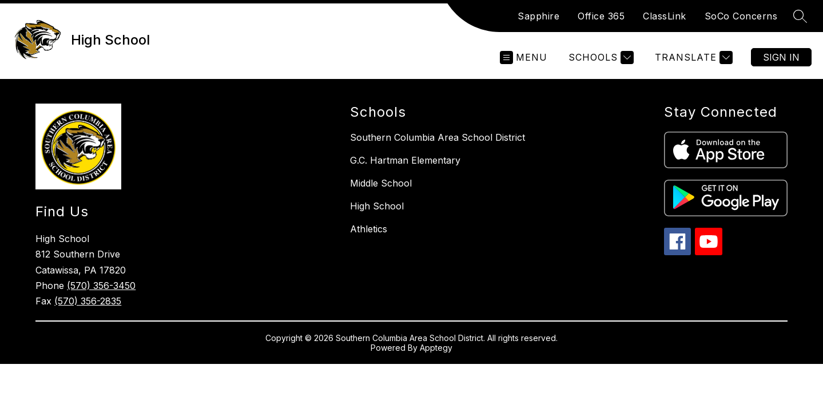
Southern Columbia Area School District (437, 137)
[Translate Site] (692, 57)
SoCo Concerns (741, 16)
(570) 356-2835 (87, 301)
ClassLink (664, 16)
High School (377, 206)
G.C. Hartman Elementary (405, 160)
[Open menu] (523, 57)
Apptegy (436, 347)
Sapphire (538, 16)
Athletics (368, 229)
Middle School (381, 183)
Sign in (781, 57)
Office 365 (601, 16)
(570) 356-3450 (101, 285)
